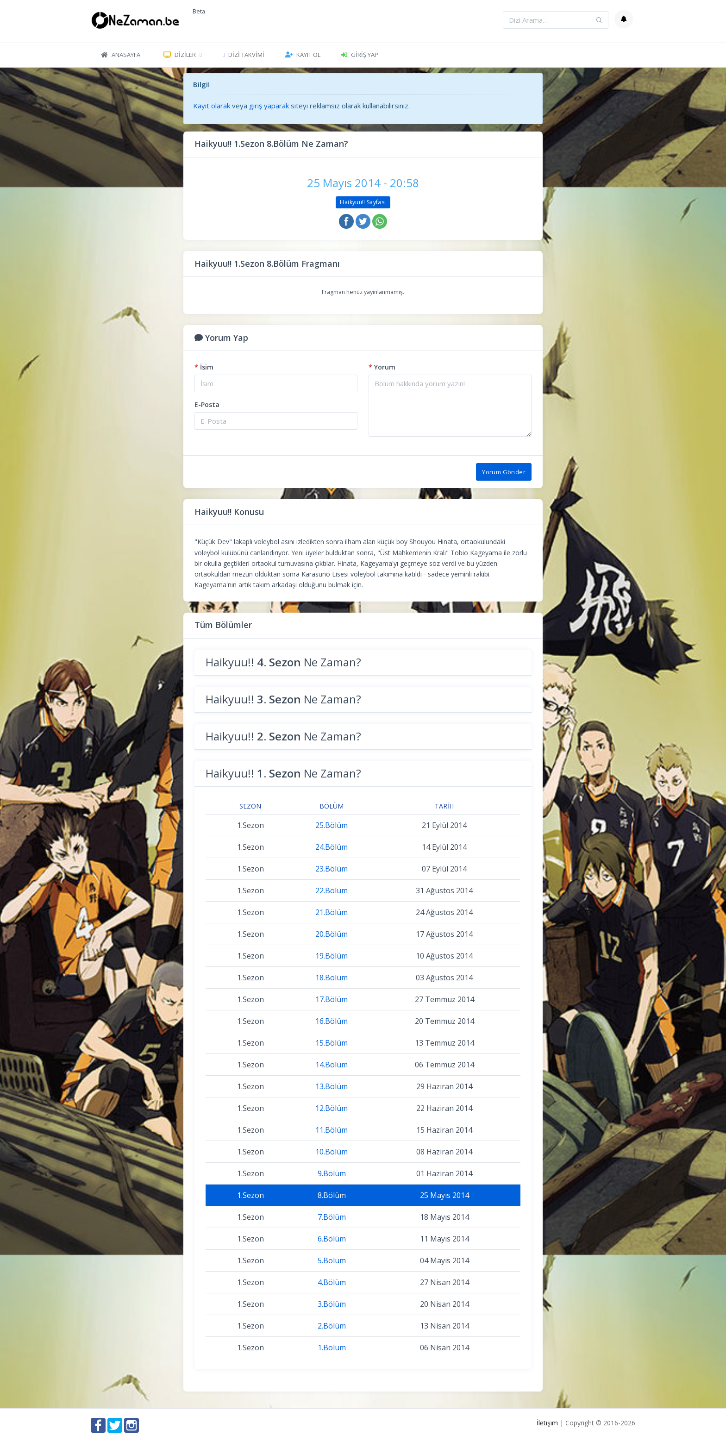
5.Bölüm (332, 1260)
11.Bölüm (331, 1130)
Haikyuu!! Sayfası (363, 202)
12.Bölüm (331, 1108)
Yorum (382, 367)
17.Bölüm (331, 999)
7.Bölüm (332, 1217)
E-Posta (206, 404)
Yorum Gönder (504, 472)
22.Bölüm (331, 890)
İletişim (547, 1422)
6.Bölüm (332, 1239)
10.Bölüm (331, 1152)
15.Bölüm (331, 1043)
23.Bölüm (331, 869)
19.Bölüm (331, 956)
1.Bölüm (332, 1347)
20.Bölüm (331, 934)
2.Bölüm (332, 1326)
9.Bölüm (332, 1173)
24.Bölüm (331, 847)
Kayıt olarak (211, 105)
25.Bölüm (331, 825)
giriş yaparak (269, 105)
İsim (203, 367)
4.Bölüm (332, 1282)
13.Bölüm (331, 1086)
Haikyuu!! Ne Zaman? (283, 662)
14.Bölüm (331, 1065)
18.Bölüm (331, 977)
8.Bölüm (332, 1195)
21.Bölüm (331, 912)
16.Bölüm (331, 1021)
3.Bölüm (332, 1304)
